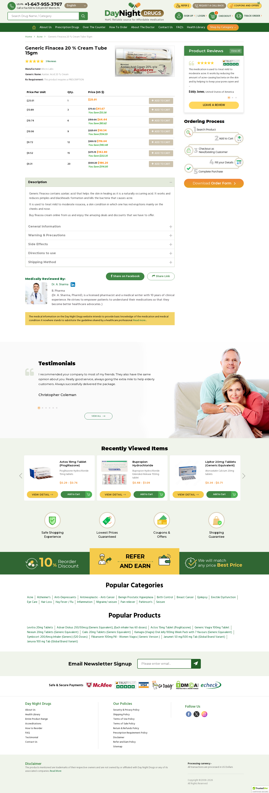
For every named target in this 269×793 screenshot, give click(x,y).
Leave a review (214, 105)
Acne (40, 37)
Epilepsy (202, 597)
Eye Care (32, 602)
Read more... (140, 320)
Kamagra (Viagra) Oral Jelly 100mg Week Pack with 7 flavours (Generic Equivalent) (183, 632)
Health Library (196, 27)
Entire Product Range (36, 719)
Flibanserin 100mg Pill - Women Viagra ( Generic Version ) (125, 637)
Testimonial (31, 737)
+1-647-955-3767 (43, 4)
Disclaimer (118, 737)
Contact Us (165, 27)
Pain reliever (128, 602)
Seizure (160, 602)
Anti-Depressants (65, 597)
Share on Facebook (125, 276)
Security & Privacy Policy (126, 710)
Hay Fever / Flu (64, 602)
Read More (55, 771)
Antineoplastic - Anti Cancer (97, 597)
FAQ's (179, 27)
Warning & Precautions (46, 235)
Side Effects (38, 244)
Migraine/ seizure (106, 602)
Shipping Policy (121, 715)
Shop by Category (221, 27)
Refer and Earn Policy (124, 742)
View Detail (40, 494)
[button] (260, 789)
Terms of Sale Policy (124, 724)
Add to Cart (161, 101)
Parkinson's (145, 602)
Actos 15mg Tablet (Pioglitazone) (73, 463)
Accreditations (33, 724)
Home (28, 37)
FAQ (27, 733)
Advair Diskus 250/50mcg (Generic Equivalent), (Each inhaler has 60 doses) (102, 627)
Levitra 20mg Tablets (40, 627)
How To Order (118, 27)
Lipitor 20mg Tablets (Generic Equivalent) (220, 463)
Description (37, 182)
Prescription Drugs (67, 27)
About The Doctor (143, 27)
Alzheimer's (44, 597)
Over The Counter (94, 27)
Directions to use (42, 253)
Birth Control (165, 597)
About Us (46, 27)
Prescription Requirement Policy (130, 733)
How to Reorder (33, 728)
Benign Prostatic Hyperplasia (135, 597)
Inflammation (84, 602)
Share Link (161, 276)
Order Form (212, 183)
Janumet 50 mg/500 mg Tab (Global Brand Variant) (194, 637)
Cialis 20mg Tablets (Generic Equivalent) (106, 632)
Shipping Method (42, 262)
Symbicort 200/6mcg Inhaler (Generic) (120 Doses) (57, 637)
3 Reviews (51, 61)
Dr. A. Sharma (60, 284)
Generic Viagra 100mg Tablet (212, 627)
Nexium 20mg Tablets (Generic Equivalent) (52, 632)
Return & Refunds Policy (126, 728)
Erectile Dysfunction (223, 597)
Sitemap (117, 747)
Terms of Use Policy (123, 719)
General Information (44, 226)
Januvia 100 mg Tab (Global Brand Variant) (52, 641)
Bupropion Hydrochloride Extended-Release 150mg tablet (145, 467)
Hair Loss (46, 602)
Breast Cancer (185, 597)
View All (235, 51)
